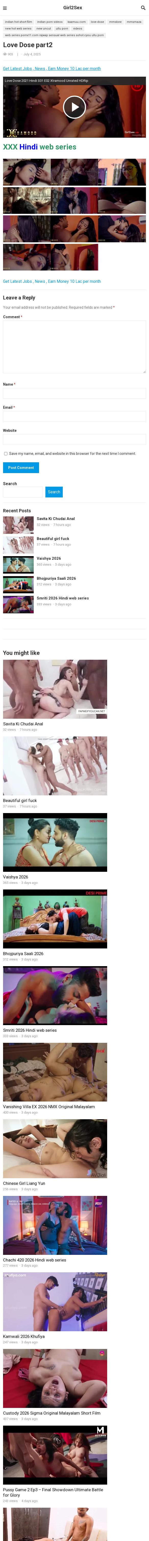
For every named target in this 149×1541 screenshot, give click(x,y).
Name (9, 384)
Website (10, 430)
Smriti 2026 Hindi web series (63, 598)
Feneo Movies (18, 1536)
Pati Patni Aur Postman (95, 1457)
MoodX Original (28, 1518)
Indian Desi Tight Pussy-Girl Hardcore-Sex (109, 1473)
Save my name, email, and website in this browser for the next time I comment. (72, 454)
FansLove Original (24, 1530)
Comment (12, 317)
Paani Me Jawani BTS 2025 (122, 1347)
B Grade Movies (119, 1524)
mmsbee (115, 22)
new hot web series (18, 28)
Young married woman (97, 1185)
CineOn (85, 1536)
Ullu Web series (51, 1530)
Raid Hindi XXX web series (47, 1477)
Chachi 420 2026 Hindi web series (107, 882)
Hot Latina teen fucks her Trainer (34, 1122)
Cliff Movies (60, 1524)
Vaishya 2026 (49, 558)
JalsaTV (100, 1536)
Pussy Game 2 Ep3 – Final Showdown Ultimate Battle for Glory (37, 1004)
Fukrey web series (78, 1518)
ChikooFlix (102, 1518)
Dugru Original (93, 1524)
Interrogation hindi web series (50, 1457)
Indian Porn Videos (50, 22)
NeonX (51, 1536)
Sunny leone (132, 1536)
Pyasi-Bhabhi (86, 1442)
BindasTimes (91, 1512)
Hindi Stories (123, 1518)
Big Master (40, 1415)
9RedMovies (129, 1530)
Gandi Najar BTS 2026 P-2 (125, 1306)
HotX (76, 1524)
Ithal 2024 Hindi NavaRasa (97, 1465)
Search (10, 483)
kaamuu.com (77, 22)
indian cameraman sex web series (50, 1437)
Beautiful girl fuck (53, 538)
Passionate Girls (44, 1326)
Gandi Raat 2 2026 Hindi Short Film (36, 1064)
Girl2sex (80, 1505)
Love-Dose (97, 22)
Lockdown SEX (43, 1346)
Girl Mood (85, 1278)
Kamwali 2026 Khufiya (24, 939)
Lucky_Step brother (92, 1449)
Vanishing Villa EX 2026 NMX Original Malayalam (103, 821)
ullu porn (62, 28)
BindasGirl (13, 1278)
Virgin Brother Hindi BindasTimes (102, 1408)
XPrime (37, 1536)
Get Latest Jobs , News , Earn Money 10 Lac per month (52, 68)
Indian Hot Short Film (18, 22)
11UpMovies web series (40, 1512)
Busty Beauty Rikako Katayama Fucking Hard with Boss (32, 1188)
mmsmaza (134, 22)
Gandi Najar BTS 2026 (96, 1064)
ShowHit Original (104, 1530)
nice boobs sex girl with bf (28, 1247)
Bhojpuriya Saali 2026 (56, 578)
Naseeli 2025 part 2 (120, 1366)
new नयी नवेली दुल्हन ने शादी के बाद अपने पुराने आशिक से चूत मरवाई (109, 1250)
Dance (138, 1524)
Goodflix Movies (18, 1524)
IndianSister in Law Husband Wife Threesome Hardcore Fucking (107, 1004)
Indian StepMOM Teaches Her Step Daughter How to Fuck (52, 1288)
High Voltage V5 (44, 1366)
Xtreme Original (78, 1530)
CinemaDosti (52, 1518)
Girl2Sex (72, 8)
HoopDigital (68, 1536)
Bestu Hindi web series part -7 (50, 1397)
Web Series (69, 1512)
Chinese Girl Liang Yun (24, 882)
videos (77, 28)
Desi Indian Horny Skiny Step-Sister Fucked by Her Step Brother (50, 1308)
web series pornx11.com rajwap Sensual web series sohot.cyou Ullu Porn (54, 35)
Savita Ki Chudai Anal (56, 518)
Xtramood (40, 1524)
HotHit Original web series (123, 1512)
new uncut (43, 28)
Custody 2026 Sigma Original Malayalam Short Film (103, 942)
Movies (10, 1386)
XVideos (13, 1512)
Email (9, 407)
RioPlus (114, 1536)
